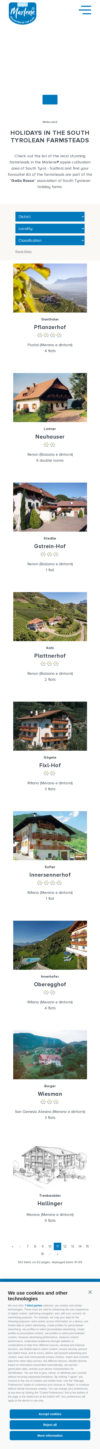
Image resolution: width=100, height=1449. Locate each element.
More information (50, 1435)
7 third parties (33, 1305)
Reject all (50, 1425)
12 (65, 1246)
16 (42, 1254)
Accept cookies (50, 1414)
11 (57, 1246)
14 (79, 1246)
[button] (90, 1292)
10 (50, 1246)
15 (87, 1246)
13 (72, 1246)
